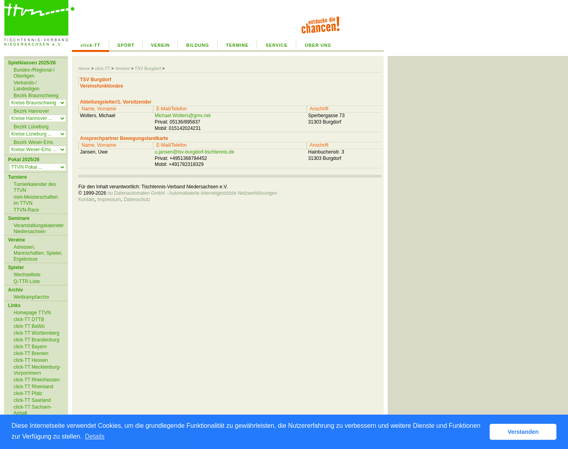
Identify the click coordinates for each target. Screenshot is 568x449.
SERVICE (276, 45)
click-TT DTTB (29, 319)
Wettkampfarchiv (31, 297)
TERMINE (237, 45)
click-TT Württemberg (36, 333)
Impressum (109, 199)
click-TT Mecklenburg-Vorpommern (37, 370)
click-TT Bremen (31, 353)
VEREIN (160, 45)
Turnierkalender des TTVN (35, 187)
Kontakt (86, 199)
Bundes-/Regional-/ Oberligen (34, 73)
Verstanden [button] (523, 432)
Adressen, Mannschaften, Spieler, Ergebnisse (38, 253)
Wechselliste (27, 274)
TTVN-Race (26, 210)
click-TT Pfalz (28, 393)
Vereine (122, 68)
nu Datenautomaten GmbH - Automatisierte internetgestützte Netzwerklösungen (192, 193)
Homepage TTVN (32, 312)
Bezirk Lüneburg (31, 127)
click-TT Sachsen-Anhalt (33, 410)
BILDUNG (197, 45)
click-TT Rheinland (33, 386)
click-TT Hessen (31, 360)
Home (84, 68)
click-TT (91, 45)
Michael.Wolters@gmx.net (183, 115)
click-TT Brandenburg (37, 340)
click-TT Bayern (30, 346)
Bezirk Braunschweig (36, 95)
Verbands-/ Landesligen (27, 86)
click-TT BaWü (29, 326)
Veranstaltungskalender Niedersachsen (39, 228)
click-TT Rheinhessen (37, 380)
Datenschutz (137, 199)
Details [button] (95, 436)
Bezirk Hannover (31, 111)
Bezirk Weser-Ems (33, 142)
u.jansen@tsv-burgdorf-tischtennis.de (194, 152)
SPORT (126, 45)
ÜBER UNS (318, 45)
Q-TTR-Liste (27, 281)
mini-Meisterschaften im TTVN (36, 200)
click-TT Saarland (32, 400)
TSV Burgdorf (148, 68)
